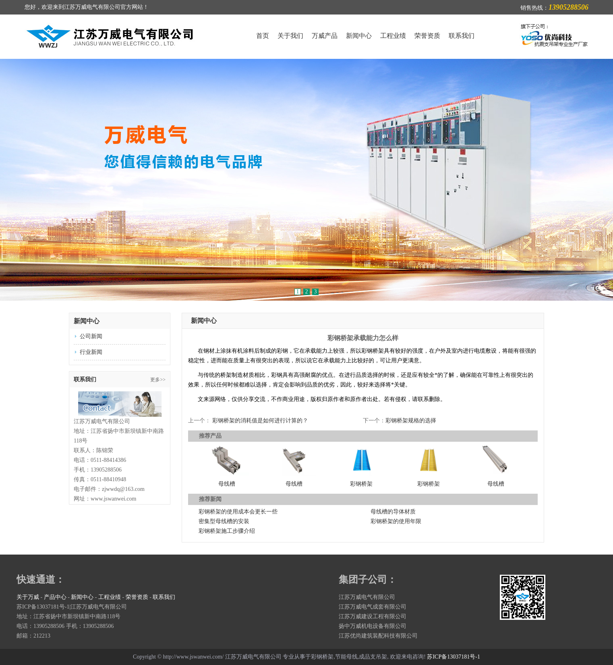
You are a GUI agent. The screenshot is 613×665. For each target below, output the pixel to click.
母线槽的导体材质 (393, 512)
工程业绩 (393, 35)
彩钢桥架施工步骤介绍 (227, 531)
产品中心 (55, 597)
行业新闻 (91, 352)
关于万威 (28, 597)
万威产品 (325, 35)
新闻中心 (359, 35)
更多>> (158, 379)
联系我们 (461, 35)
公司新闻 (91, 336)
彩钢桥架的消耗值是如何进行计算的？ (260, 421)
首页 (262, 35)
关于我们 (290, 35)
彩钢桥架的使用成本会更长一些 (238, 512)
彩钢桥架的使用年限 (396, 521)
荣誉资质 (427, 35)
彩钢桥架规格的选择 (410, 421)
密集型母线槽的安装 (224, 521)
